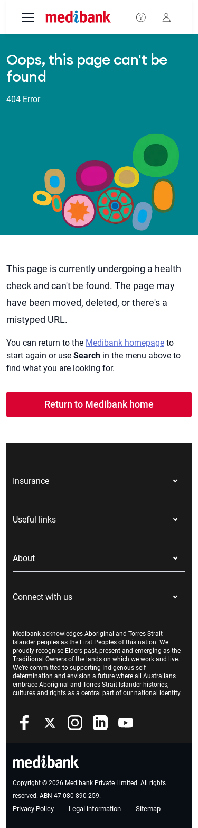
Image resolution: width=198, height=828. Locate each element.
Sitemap (148, 809)
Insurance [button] (31, 481)
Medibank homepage (125, 343)
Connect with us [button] (42, 597)
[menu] (28, 18)
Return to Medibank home (99, 404)
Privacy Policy (33, 809)
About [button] (24, 558)
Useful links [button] (34, 520)
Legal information (95, 809)
